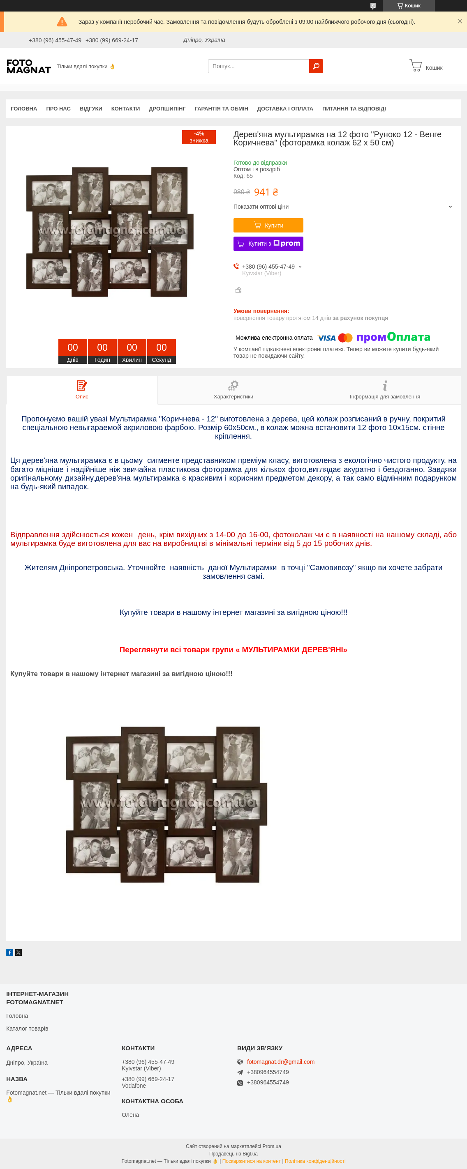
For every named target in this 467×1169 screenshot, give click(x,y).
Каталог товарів (27, 1028)
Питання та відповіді (354, 109)
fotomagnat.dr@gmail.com (280, 1062)
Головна (24, 109)
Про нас (58, 109)
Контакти (125, 109)
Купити (274, 225)
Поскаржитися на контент (251, 1161)
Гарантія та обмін (221, 109)
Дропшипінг (167, 109)
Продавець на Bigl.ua (233, 1154)
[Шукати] (316, 66)
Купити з (274, 243)
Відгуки (91, 109)
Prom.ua (272, 1146)
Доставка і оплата (285, 109)
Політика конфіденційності (315, 1161)
